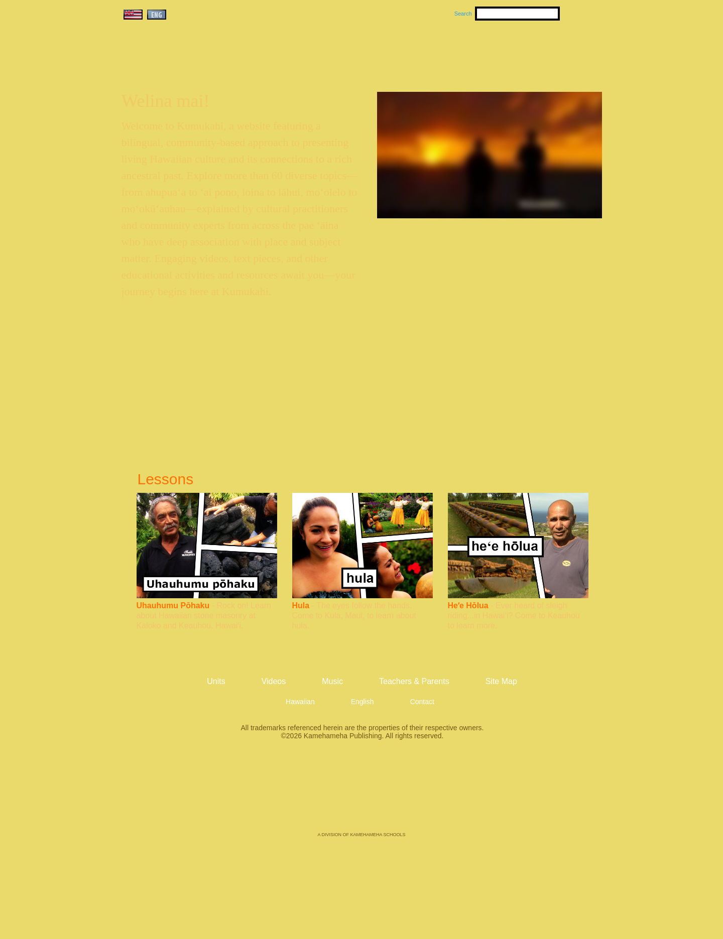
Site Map (501, 681)
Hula (301, 605)
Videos (456, 50)
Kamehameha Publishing (361, 793)
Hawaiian (300, 702)
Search (463, 14)
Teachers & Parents (540, 50)
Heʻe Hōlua (468, 605)
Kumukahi (208, 64)
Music (409, 50)
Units (347, 50)
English (362, 702)
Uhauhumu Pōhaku (173, 605)
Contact (422, 702)
